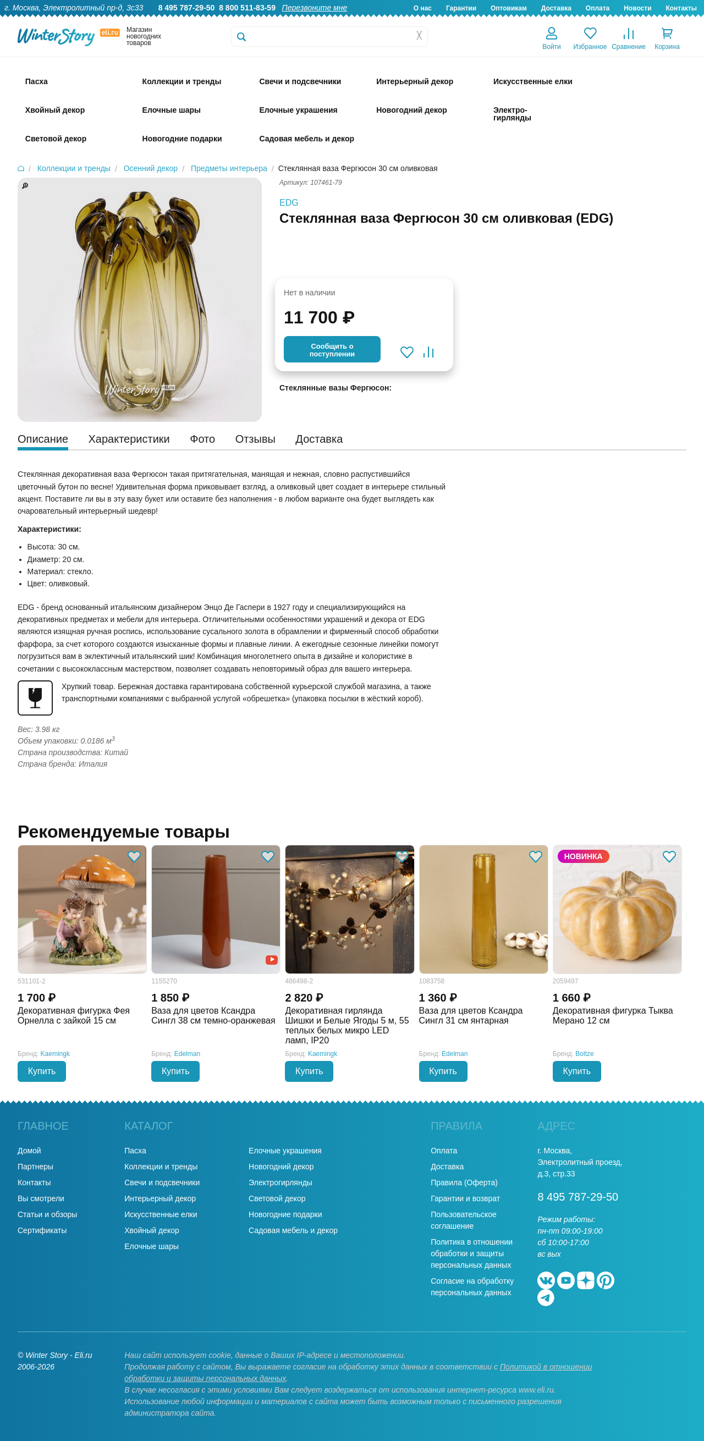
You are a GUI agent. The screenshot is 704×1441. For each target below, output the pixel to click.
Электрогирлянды (280, 1182)
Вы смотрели (41, 1198)
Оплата (597, 8)
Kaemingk (55, 1054)
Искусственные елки (160, 1214)
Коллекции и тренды (160, 1166)
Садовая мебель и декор (293, 1230)
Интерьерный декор (160, 1198)
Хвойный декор (151, 1230)
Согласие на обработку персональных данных (472, 1287)
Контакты (681, 8)
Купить (42, 1071)
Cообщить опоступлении (332, 350)
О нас (423, 8)
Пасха (135, 1150)
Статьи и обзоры (47, 1214)
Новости (637, 8)
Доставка (556, 8)
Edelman (187, 1054)
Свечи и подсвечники (162, 1182)
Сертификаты (42, 1230)
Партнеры (35, 1166)
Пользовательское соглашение (464, 1220)
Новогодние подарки (285, 1214)
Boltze (584, 1054)
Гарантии (461, 8)
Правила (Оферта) (464, 1182)
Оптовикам (509, 8)
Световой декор (277, 1198)
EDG (289, 202)
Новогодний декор (281, 1166)
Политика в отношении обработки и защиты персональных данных (472, 1253)
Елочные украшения (285, 1150)
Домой (29, 1150)
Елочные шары (151, 1246)
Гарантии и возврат (465, 1198)
